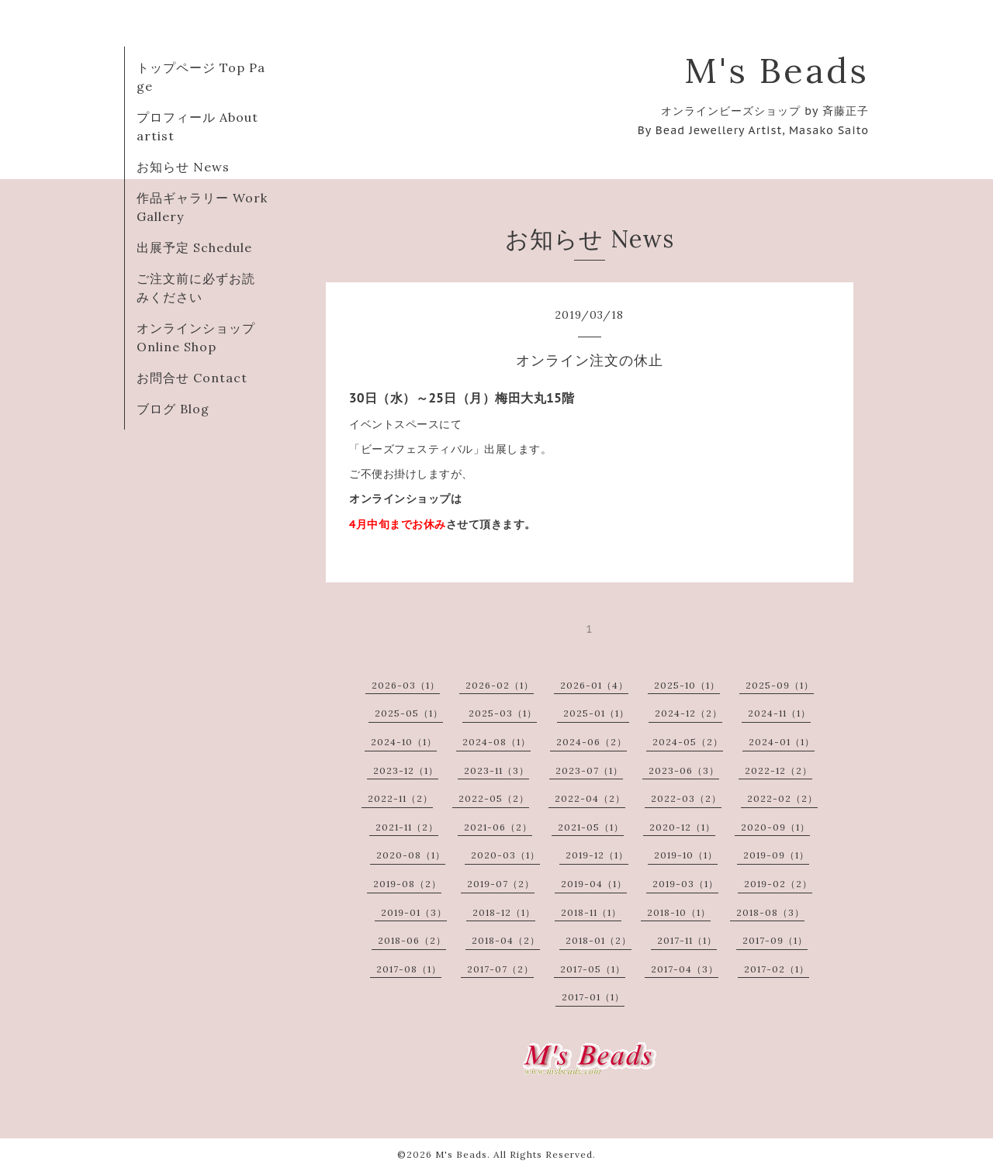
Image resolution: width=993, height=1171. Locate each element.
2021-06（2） (498, 827)
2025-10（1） (687, 685)
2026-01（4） (594, 685)
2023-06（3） (684, 770)
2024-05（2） (687, 742)
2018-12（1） (503, 912)
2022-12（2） (778, 770)
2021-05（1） (591, 827)
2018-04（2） (506, 940)
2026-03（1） (406, 685)
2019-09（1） (776, 855)
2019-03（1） (685, 883)
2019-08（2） (407, 883)
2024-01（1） (782, 742)
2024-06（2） (591, 742)
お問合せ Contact (192, 377)
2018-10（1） (679, 912)
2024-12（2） (688, 713)
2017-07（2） (500, 969)
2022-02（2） (782, 798)
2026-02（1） (499, 685)
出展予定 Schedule (194, 247)
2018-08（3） (770, 912)
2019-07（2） (501, 883)
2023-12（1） (405, 770)
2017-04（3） (684, 969)
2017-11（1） (687, 940)
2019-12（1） (597, 855)
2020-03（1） (505, 855)
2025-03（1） (503, 713)
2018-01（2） (598, 940)
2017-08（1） (408, 969)
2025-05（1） (409, 713)
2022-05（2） (493, 798)
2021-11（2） (406, 827)
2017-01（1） (593, 997)
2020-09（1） (775, 827)
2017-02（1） (776, 969)
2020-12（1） (682, 827)
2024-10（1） (404, 742)
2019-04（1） (594, 883)
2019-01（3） (414, 912)
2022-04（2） (590, 798)
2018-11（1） (591, 912)
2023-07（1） (589, 770)
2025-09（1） (780, 685)
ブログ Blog (173, 408)
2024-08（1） (496, 742)
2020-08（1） (410, 855)
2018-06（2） (412, 940)
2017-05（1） (592, 969)
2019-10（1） (686, 855)
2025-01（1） (596, 713)
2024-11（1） (779, 713)
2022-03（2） (686, 798)
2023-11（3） (496, 770)
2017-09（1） (775, 940)
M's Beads (776, 70)
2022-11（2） (400, 798)
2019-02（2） (778, 883)
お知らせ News (183, 166)
